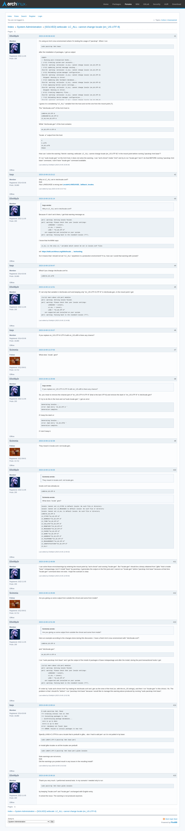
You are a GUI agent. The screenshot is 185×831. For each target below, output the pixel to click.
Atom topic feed (171, 819)
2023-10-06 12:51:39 (47, 622)
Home (106, 4)
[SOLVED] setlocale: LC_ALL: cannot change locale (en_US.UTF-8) (82, 26)
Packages (116, 4)
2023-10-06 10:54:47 (47, 266)
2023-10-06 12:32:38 (47, 441)
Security (156, 4)
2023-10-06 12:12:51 (47, 287)
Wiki (137, 4)
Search (24, 16)
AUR (166, 4)
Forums (128, 4)
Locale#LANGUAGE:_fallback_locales (78, 185)
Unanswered (172, 20)
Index (10, 16)
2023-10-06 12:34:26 (47, 470)
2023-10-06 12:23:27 (47, 330)
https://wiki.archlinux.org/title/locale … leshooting (62, 252)
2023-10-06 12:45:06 (47, 593)
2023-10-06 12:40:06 (47, 562)
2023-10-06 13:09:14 (47, 705)
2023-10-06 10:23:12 (47, 175)
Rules (16, 16)
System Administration (29, 26)
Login (40, 16)
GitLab (146, 4)
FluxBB (174, 822)
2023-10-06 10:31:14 (47, 199)
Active (163, 20)
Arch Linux (14, 4)
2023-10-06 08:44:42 (47, 36)
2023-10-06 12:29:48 (47, 379)
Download (176, 4)
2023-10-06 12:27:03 (47, 350)
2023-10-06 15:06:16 (47, 775)
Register (32, 16)
